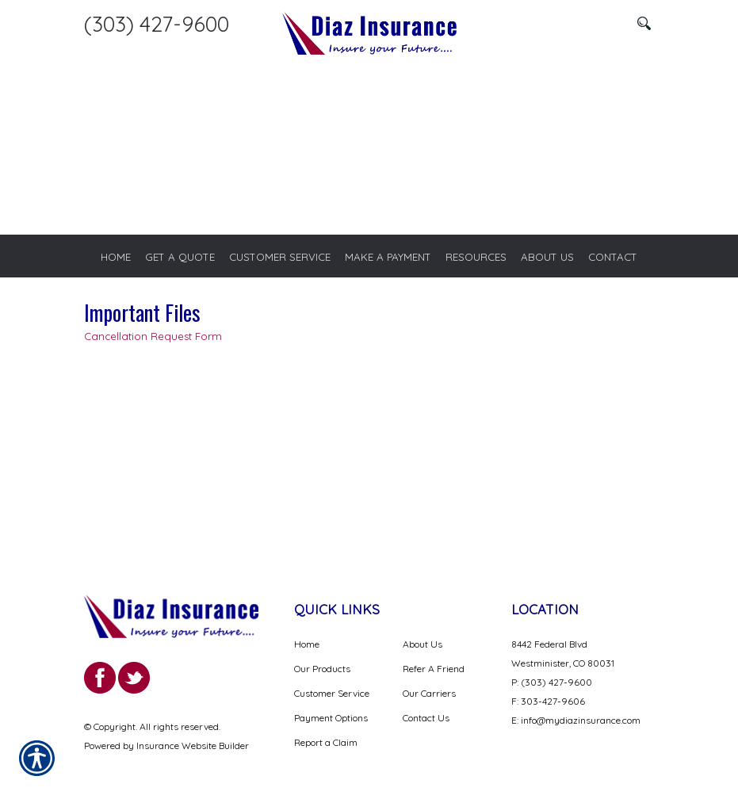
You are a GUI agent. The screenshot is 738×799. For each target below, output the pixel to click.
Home (306, 646)
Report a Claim (326, 744)
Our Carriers (429, 695)
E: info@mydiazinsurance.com (575, 722)
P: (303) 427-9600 (551, 684)
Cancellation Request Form (153, 337)
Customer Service (331, 695)
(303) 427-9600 (156, 23)
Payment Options (331, 719)
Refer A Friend (434, 670)
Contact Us (426, 719)
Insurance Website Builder (192, 747)
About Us (422, 646)
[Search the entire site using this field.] (567, 24)
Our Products (322, 670)
